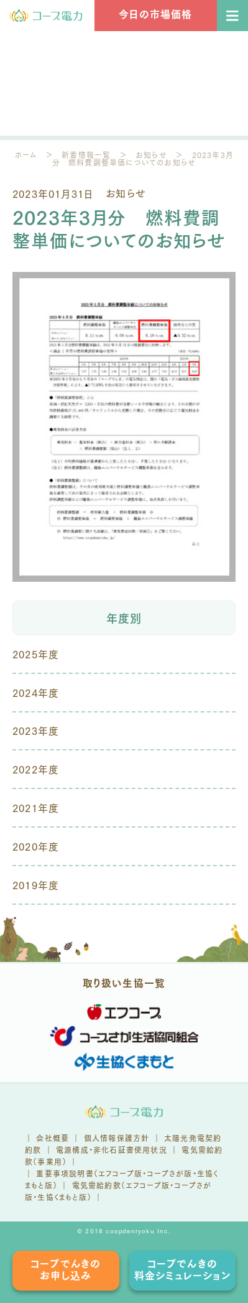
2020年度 (35, 846)
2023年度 (35, 730)
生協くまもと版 (61, 1197)
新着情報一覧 (86, 155)
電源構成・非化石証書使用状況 (111, 1150)
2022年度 (35, 769)
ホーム (26, 155)
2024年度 (35, 692)
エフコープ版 (120, 1173)
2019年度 (35, 884)
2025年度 (35, 653)
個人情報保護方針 (117, 1138)
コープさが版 (169, 1173)
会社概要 (52, 1138)
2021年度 (35, 807)
